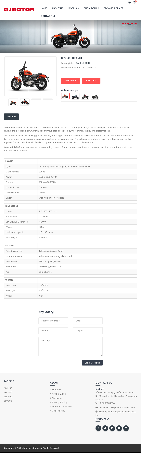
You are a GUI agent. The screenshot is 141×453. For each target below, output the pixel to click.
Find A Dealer (91, 8)
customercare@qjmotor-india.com (117, 407)
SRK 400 (8, 396)
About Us (57, 8)
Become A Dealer (113, 8)
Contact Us (48, 16)
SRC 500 (8, 392)
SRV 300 (8, 401)
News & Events (59, 393)
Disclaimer (57, 398)
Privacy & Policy (59, 402)
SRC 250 (8, 388)
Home (44, 8)
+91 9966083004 (106, 403)
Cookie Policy (58, 410)
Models (73, 8)
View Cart (91, 80)
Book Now (70, 80)
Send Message (92, 362)
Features (11, 116)
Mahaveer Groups (30, 448)
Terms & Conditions (62, 406)
